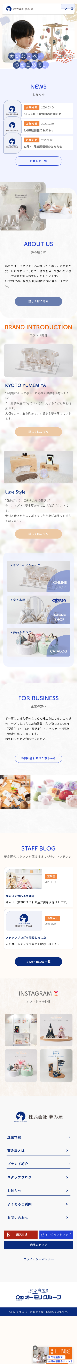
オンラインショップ (58, 1282)
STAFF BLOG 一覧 (38, 1010)
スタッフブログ (19, 1225)
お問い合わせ (17, 1265)
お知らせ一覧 (38, 197)
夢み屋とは (16, 1198)
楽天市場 (22, 1282)
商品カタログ (38, 1293)
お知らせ (14, 1238)
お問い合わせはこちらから (38, 794)
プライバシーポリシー (38, 1307)
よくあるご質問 (19, 1252)
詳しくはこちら (38, 337)
